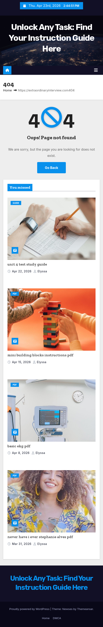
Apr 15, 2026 (22, 362)
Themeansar (85, 609)
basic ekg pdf (18, 446)
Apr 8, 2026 (21, 453)
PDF (15, 294)
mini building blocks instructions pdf (40, 355)
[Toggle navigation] (96, 70)
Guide (16, 203)
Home (7, 90)
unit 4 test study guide (27, 264)
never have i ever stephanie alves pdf (40, 537)
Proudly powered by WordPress (29, 609)
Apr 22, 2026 (22, 271)
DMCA (57, 618)
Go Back (51, 168)
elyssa (40, 271)
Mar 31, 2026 (22, 544)
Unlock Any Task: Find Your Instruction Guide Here (51, 38)
